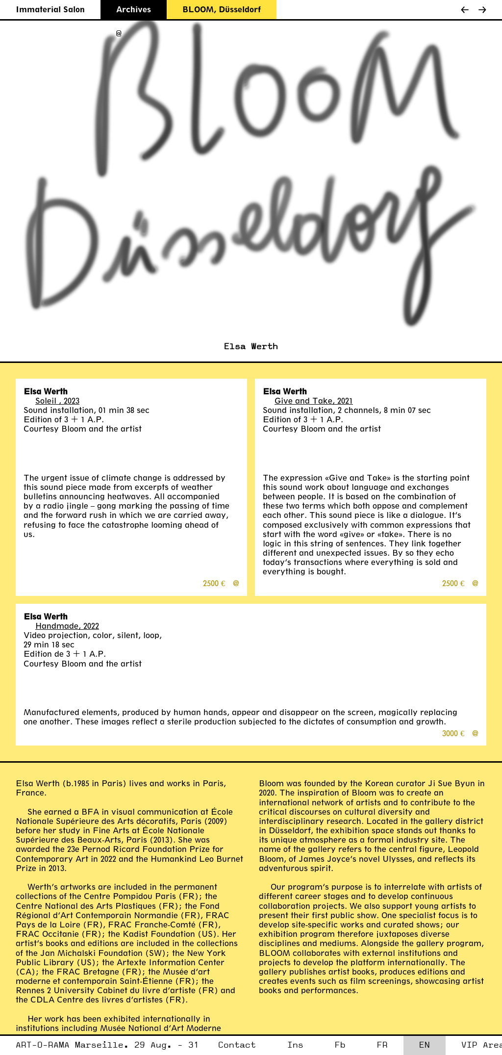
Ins (295, 1045)
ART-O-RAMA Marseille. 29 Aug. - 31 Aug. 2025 (107, 1047)
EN (424, 1045)
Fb (340, 1045)
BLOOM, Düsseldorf (221, 9)
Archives (133, 9)
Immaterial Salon (50, 9)
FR (382, 1045)
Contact (237, 1045)
